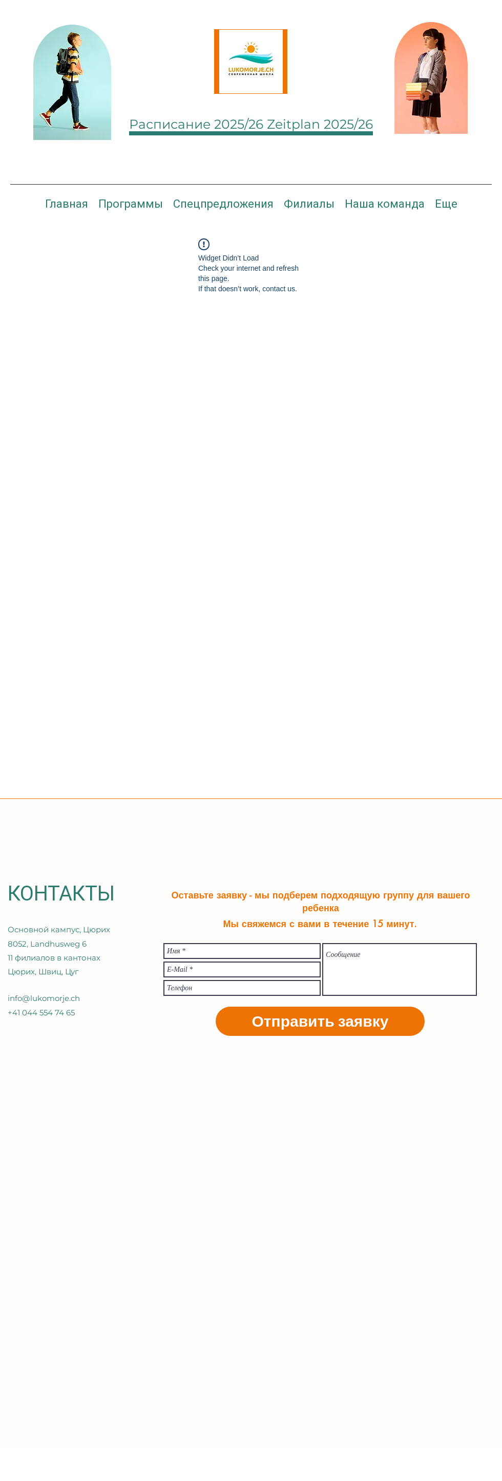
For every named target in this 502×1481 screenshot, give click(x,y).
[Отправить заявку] (320, 1021)
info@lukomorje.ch (44, 998)
